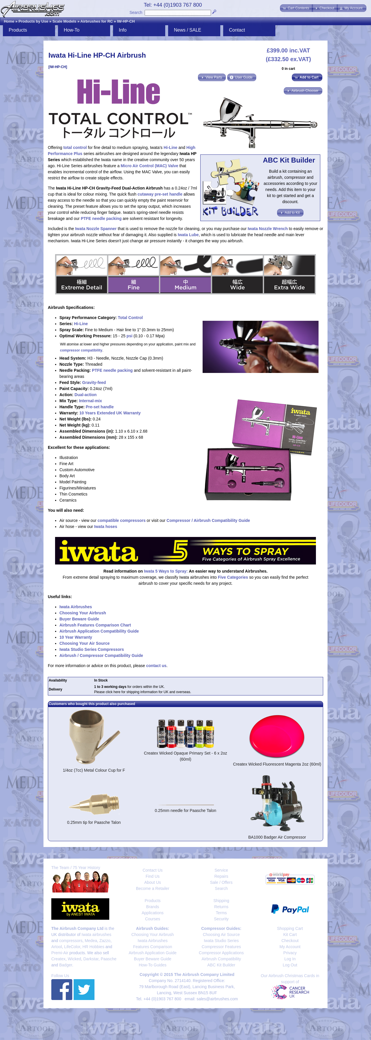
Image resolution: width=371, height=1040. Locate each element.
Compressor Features (221, 946)
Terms (221, 912)
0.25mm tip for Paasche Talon (94, 822)
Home (9, 21)
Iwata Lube (188, 234)
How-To (71, 30)
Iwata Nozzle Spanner (96, 228)
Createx (58, 959)
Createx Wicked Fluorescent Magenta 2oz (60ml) (277, 764)
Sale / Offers (221, 882)
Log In (290, 959)
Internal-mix (90, 400)
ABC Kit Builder (221, 965)
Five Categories (233, 577)
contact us (156, 665)
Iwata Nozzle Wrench (268, 228)
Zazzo (104, 940)
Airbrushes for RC (96, 21)
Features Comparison (152, 946)
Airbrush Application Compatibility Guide (99, 631)
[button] (296, 8)
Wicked (74, 959)
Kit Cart (290, 934)
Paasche (108, 959)
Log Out (290, 965)
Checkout (290, 940)
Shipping (221, 900)
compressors (70, 940)
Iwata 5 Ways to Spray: (166, 571)
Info (123, 30)
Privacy (290, 952)
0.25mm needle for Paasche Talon (185, 810)
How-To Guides (153, 965)
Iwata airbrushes (96, 934)
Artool (56, 946)
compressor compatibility (81, 350)
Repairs (221, 876)
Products (18, 30)
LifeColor (72, 946)
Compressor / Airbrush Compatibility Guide (208, 520)
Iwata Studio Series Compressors (91, 649)
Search (136, 12)
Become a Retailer (152, 888)
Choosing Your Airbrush (82, 613)
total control (75, 147)
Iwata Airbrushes (75, 606)
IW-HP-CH (126, 21)
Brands (152, 906)
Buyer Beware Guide (79, 619)
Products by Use (33, 21)
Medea (91, 940)
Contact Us (153, 870)
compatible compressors (121, 520)
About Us (152, 882)
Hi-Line (170, 147)
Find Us (152, 876)
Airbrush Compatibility (221, 959)
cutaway (145, 194)
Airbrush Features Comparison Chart (95, 625)
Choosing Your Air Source (84, 643)
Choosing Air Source (221, 934)
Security (221, 919)
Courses (152, 919)
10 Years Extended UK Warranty (110, 413)
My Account (289, 946)
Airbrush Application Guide (153, 952)
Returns (221, 906)
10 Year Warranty (75, 637)
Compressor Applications (221, 952)
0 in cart (288, 69)
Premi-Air (59, 952)
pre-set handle (169, 194)
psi (129, 336)
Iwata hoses (105, 526)
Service (221, 870)
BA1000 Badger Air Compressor (277, 837)
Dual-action (85, 394)
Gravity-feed (94, 382)
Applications (153, 912)
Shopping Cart (290, 928)
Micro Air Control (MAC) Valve (149, 165)
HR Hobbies (93, 946)
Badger (65, 965)
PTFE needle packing (101, 218)
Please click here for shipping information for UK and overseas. (142, 692)
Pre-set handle (100, 407)
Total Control (130, 317)
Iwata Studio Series (221, 940)
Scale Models (64, 21)
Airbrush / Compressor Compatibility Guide (101, 655)
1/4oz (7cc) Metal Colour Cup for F (94, 770)
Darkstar (91, 959)
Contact (237, 30)
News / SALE (187, 30)
